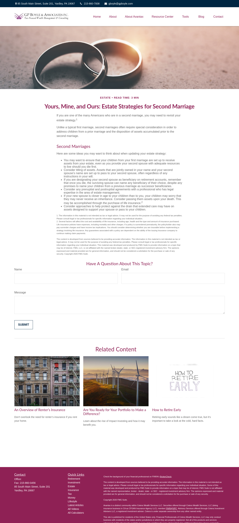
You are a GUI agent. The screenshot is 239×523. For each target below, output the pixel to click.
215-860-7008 (89, 3)
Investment (74, 482)
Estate (71, 486)
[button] (97, 16)
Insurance (73, 490)
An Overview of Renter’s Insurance (39, 410)
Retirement (74, 478)
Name (18, 269)
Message (20, 292)
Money (71, 497)
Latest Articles (75, 505)
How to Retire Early (166, 410)
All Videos (73, 509)
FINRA (169, 508)
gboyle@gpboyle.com (118, 3)
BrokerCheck (166, 477)
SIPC (174, 508)
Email (125, 269)
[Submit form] (23, 324)
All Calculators (76, 512)
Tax (70, 493)
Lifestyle (72, 501)
